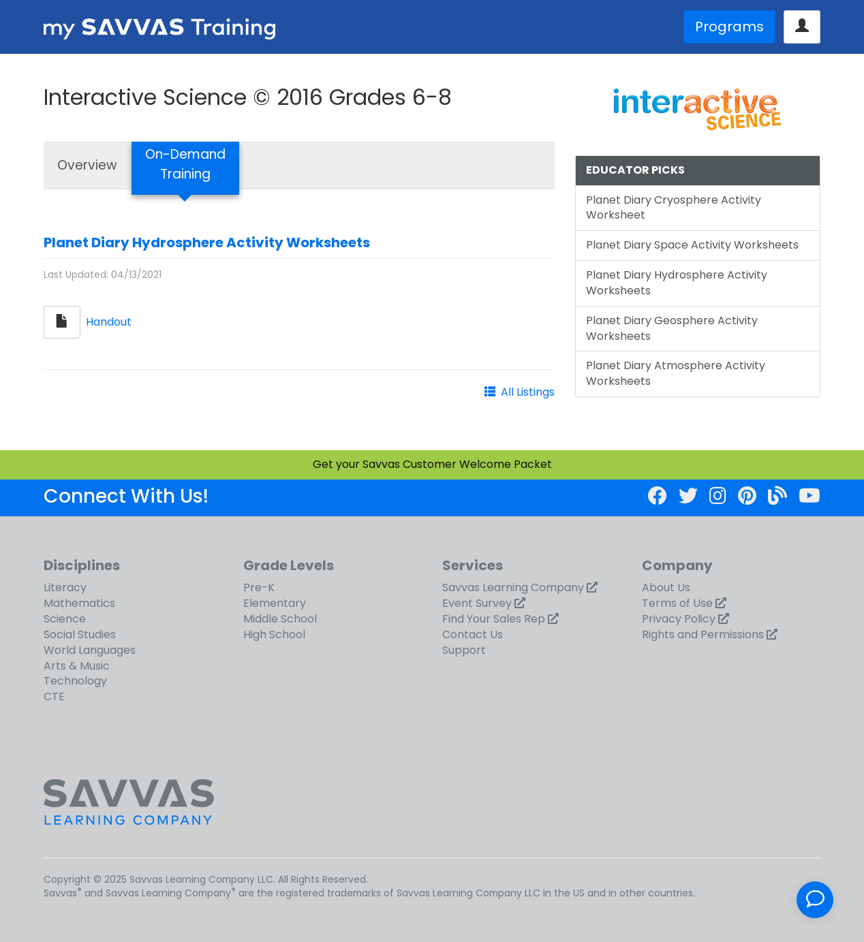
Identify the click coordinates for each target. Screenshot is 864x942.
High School (274, 634)
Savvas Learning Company (513, 587)
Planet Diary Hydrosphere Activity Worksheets (207, 242)
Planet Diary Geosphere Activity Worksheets (672, 328)
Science (65, 619)
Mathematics (79, 603)
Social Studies (80, 634)
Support (464, 650)
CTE (54, 696)
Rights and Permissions (703, 634)
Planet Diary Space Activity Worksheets (692, 245)
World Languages (90, 650)
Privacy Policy (678, 619)
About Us (666, 587)
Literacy (65, 587)
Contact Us (472, 634)
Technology (75, 681)
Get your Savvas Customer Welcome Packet (432, 464)
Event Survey (477, 603)
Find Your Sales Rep (493, 619)
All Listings (528, 392)
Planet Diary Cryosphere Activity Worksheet (673, 207)
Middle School (280, 619)
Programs (729, 26)
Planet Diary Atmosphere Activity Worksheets (675, 373)
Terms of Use (677, 603)
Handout (109, 321)
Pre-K (259, 587)
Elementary (274, 603)
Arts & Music (77, 666)
